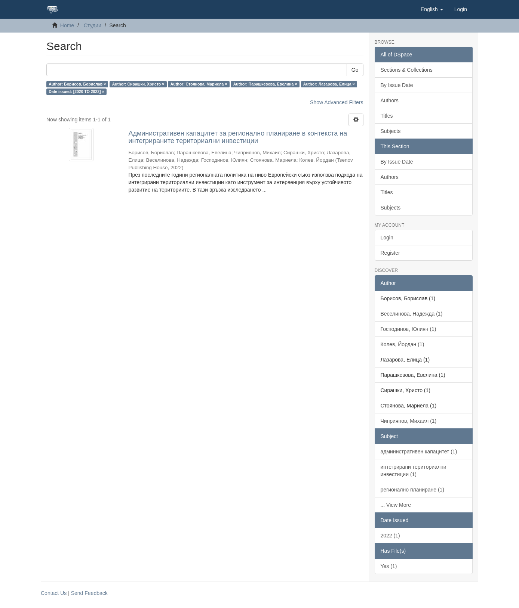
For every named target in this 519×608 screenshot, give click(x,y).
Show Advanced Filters (336, 102)
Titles (387, 116)
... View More (396, 505)
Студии (92, 25)
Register (390, 253)
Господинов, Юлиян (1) (408, 329)
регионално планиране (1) (413, 490)
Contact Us (54, 593)
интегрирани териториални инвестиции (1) (413, 470)
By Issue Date (397, 85)
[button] (432, 9)
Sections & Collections (407, 70)
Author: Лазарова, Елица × (329, 84)
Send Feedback (89, 593)
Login (387, 238)
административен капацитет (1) (419, 452)
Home (67, 25)
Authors (390, 100)
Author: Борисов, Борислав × (77, 84)
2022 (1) (390, 536)
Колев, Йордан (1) (402, 344)
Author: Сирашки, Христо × (138, 84)
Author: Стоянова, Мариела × (199, 84)
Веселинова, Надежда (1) (412, 314)
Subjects (391, 131)
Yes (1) (389, 566)
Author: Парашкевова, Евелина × (265, 84)
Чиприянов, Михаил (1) (409, 421)
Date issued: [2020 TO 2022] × (76, 91)
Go (355, 70)
